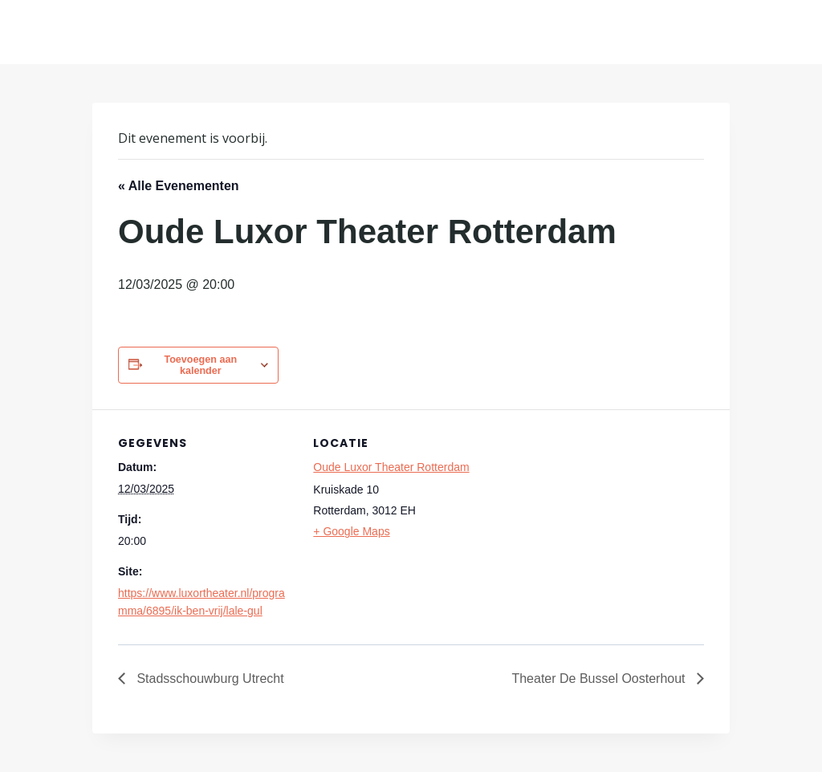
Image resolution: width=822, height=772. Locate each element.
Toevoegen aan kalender (200, 365)
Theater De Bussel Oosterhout (600, 678)
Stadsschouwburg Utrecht (208, 678)
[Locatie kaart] (593, 520)
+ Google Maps (351, 531)
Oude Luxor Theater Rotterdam (391, 467)
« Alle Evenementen (178, 186)
